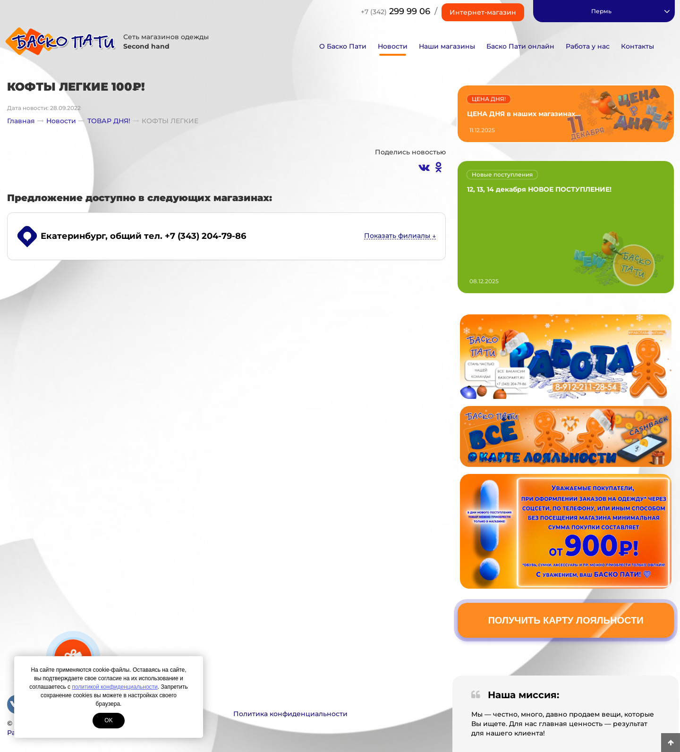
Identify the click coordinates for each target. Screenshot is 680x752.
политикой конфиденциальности (114, 687)
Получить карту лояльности (565, 620)
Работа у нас (588, 46)
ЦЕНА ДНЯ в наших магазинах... (524, 114)
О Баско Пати (342, 46)
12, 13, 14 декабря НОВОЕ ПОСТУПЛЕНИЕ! (539, 189)
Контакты (637, 46)
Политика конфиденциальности (290, 714)
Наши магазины (447, 46)
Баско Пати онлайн (520, 46)
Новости (393, 46)
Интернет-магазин (483, 12)
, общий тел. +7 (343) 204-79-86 (143, 236)
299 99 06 (395, 11)
